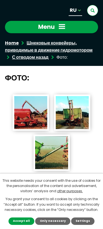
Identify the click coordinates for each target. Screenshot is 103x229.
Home (12, 43)
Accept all (21, 221)
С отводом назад (30, 57)
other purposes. (70, 191)
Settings (83, 221)
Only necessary (53, 221)
